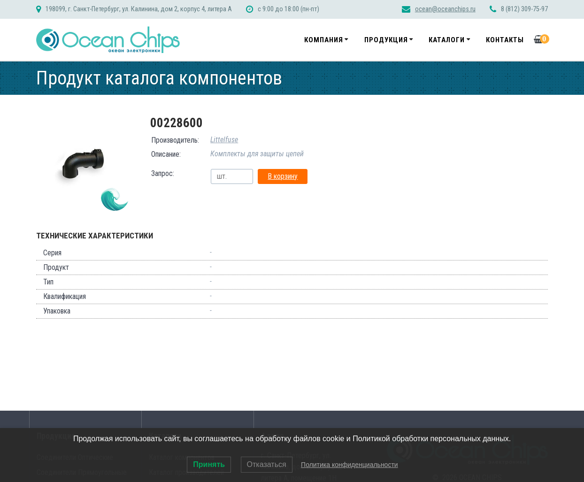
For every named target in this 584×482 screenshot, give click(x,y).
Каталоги (447, 40)
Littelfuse (224, 139)
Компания (323, 40)
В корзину (283, 176)
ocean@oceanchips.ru (445, 9)
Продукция (386, 40)
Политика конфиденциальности (349, 464)
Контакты (505, 40)
